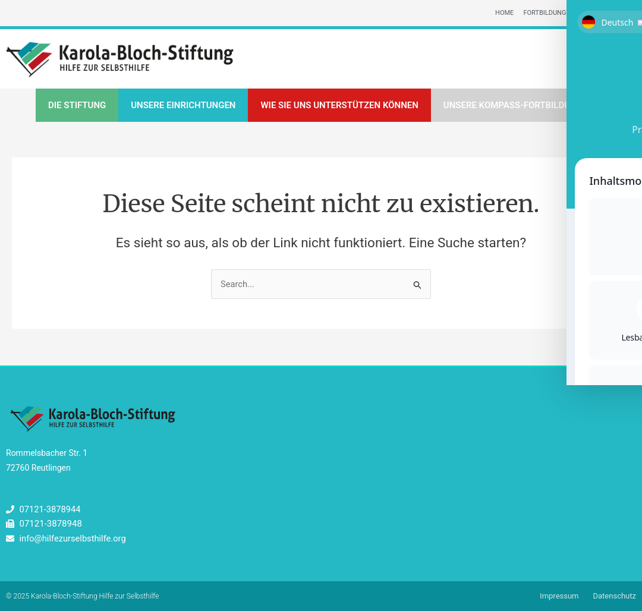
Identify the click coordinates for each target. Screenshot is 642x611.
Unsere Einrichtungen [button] (183, 105)
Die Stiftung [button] (77, 105)
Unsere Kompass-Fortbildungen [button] (518, 105)
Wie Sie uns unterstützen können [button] (339, 105)
